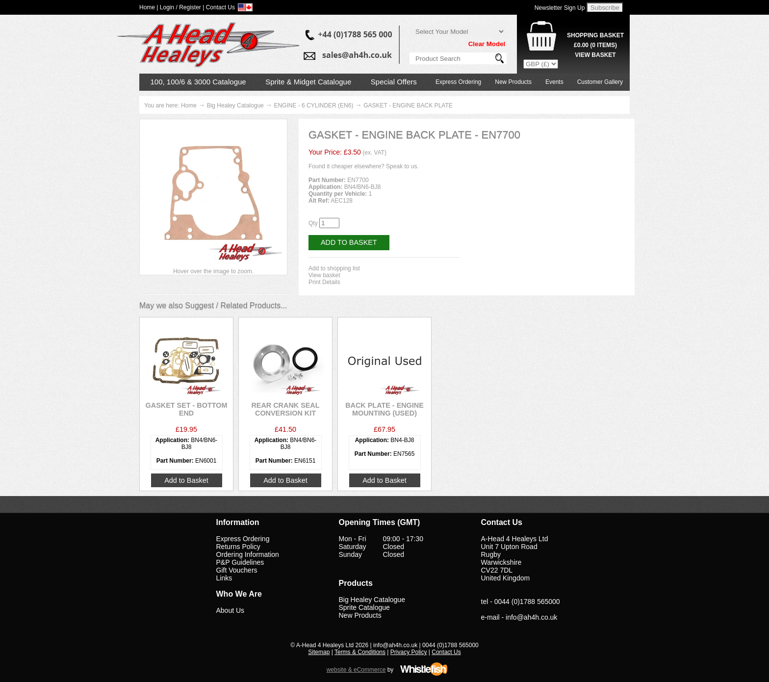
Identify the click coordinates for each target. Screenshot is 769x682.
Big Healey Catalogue (235, 105)
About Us (230, 610)
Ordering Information (247, 554)
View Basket (595, 55)
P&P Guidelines (240, 562)
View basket (324, 275)
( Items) (595, 45)
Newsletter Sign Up (560, 7)
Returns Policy (238, 547)
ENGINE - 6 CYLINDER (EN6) (313, 105)
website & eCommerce (356, 669)
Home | (148, 7)
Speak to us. (402, 166)
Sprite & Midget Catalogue (308, 82)
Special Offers (394, 82)
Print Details (324, 282)
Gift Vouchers (236, 570)
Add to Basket (349, 242)
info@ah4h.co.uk (531, 617)
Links (224, 578)
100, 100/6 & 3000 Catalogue (198, 82)
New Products (513, 82)
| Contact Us (219, 7)
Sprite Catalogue (364, 607)
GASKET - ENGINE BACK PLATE (408, 105)
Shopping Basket (595, 35)
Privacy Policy (408, 652)
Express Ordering (458, 82)
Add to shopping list (334, 268)
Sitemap (319, 652)
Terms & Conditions (359, 652)
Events (554, 82)
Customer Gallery (600, 82)
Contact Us (446, 652)
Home (189, 105)
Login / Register (180, 7)
